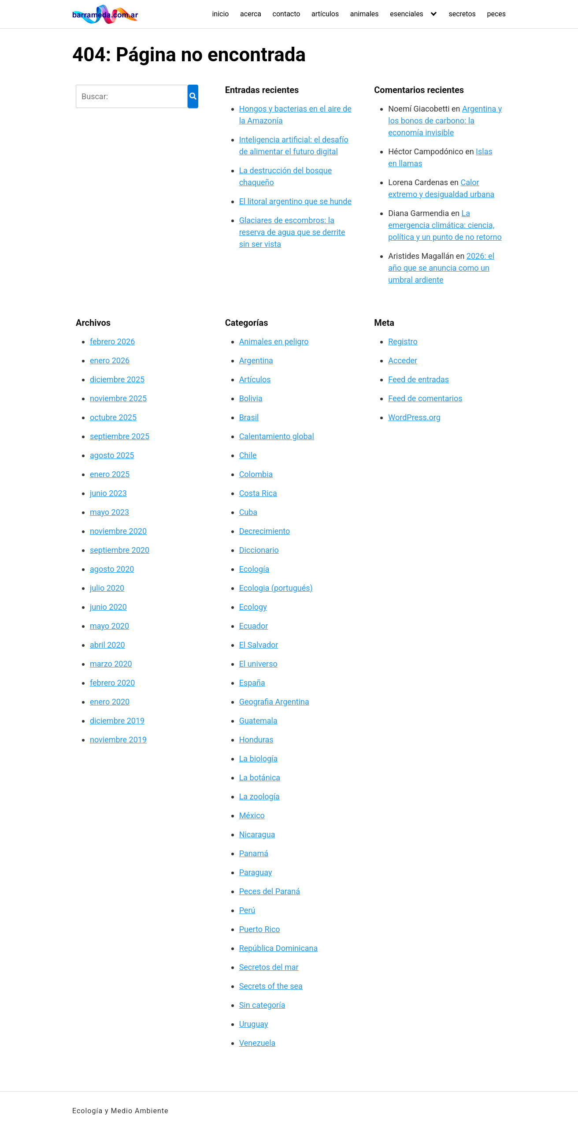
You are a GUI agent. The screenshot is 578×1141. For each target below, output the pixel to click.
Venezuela (257, 1043)
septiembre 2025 (119, 436)
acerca (250, 14)
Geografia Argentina (274, 701)
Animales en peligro (274, 341)
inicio (220, 14)
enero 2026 (110, 360)
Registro (403, 341)
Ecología (254, 569)
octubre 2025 (113, 417)
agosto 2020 (112, 569)
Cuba (248, 512)
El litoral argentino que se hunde (295, 201)
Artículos (255, 379)
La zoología (259, 796)
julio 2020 (107, 588)
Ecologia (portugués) (276, 588)
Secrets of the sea (271, 986)
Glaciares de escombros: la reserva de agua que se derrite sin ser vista (292, 232)
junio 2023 (108, 493)
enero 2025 (110, 474)
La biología (258, 758)
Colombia (256, 474)
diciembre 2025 (117, 379)
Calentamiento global (276, 436)
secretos (461, 14)
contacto (286, 14)
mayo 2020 (109, 625)
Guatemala (258, 720)
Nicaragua (257, 834)
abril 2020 (107, 644)
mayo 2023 (109, 512)
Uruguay (253, 1024)
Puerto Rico (259, 929)
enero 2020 (110, 701)
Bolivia (251, 398)
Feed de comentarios (425, 398)
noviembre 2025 (118, 398)
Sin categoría (262, 1005)
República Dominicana (278, 948)
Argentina (256, 360)
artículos (325, 14)
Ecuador (253, 625)
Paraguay (255, 872)
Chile (248, 455)
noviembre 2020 (118, 531)
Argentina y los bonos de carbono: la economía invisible (445, 120)
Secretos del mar (269, 967)
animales (364, 14)
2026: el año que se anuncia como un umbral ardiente (441, 267)
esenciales (406, 14)
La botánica (260, 777)
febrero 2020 (112, 682)
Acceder (402, 360)
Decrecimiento (264, 531)
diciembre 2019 (117, 720)
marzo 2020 (111, 663)
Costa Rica (258, 493)
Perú (247, 910)
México (252, 815)
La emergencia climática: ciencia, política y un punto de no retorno (444, 225)
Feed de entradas (418, 379)
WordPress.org (414, 417)
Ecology (253, 607)
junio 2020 (108, 607)
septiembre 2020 (119, 550)
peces (496, 14)
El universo (258, 663)
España (252, 682)
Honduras (256, 739)
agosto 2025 (112, 455)
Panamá (253, 853)
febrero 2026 (112, 341)
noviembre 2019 (118, 739)
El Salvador (258, 644)
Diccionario (259, 550)
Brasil (249, 417)
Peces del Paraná (269, 891)
